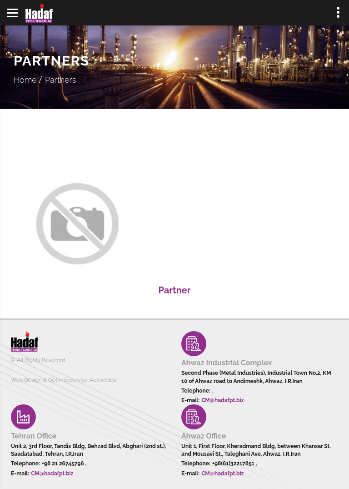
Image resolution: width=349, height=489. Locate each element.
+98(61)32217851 (233, 463)
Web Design (26, 380)
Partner (174, 290)
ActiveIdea (103, 380)
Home (25, 80)
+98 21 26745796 (63, 463)
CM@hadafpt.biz (222, 400)
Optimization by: (68, 380)
